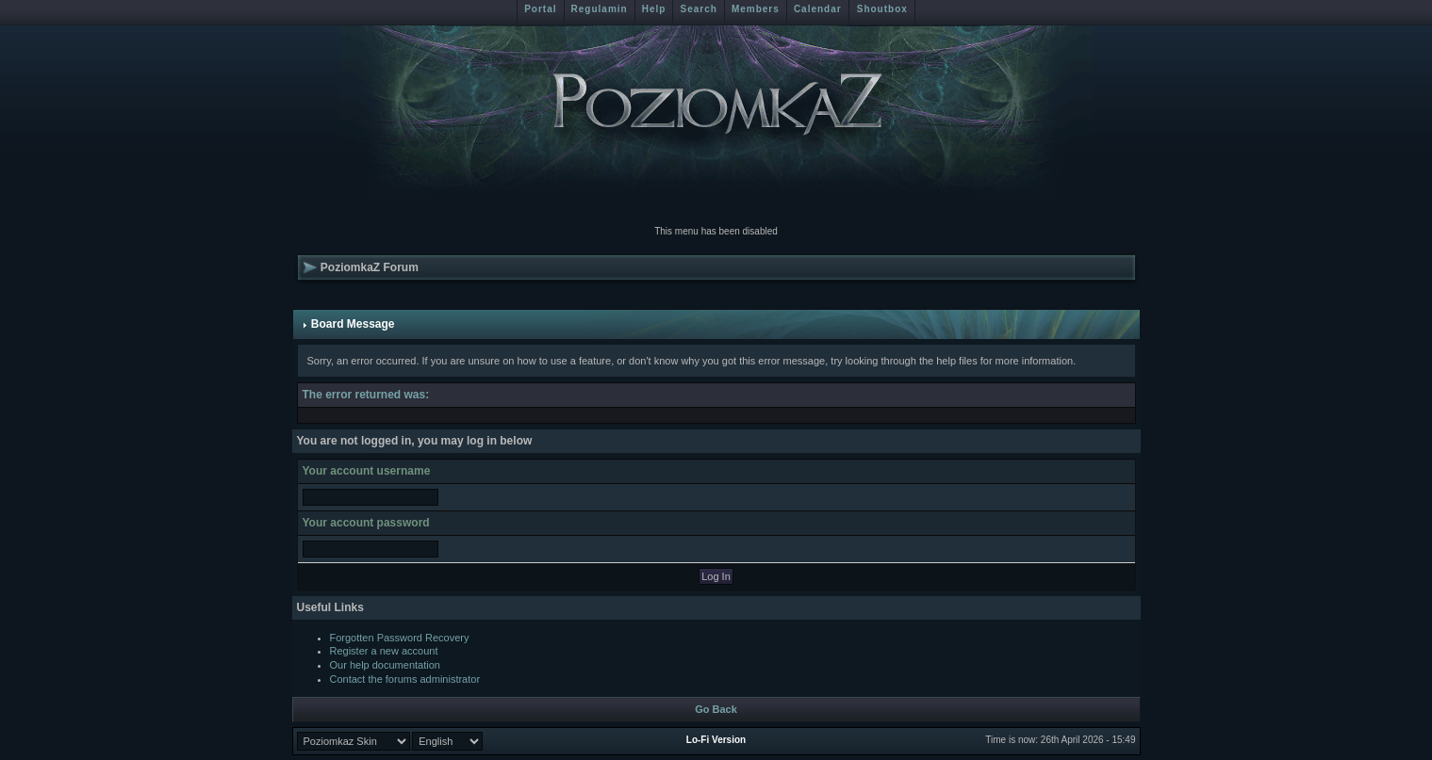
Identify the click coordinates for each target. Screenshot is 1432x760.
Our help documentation (385, 665)
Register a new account (384, 650)
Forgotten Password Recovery (399, 637)
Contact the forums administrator (405, 679)
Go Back (716, 709)
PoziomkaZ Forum (370, 267)
